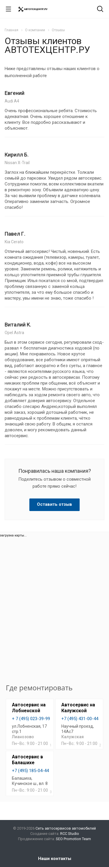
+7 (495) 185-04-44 (30, 770)
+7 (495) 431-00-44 (79, 718)
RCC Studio (69, 833)
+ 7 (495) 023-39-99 (31, 718)
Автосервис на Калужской (78, 707)
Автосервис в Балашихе (27, 759)
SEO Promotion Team (73, 839)
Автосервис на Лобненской (29, 707)
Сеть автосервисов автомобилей (65, 828)
